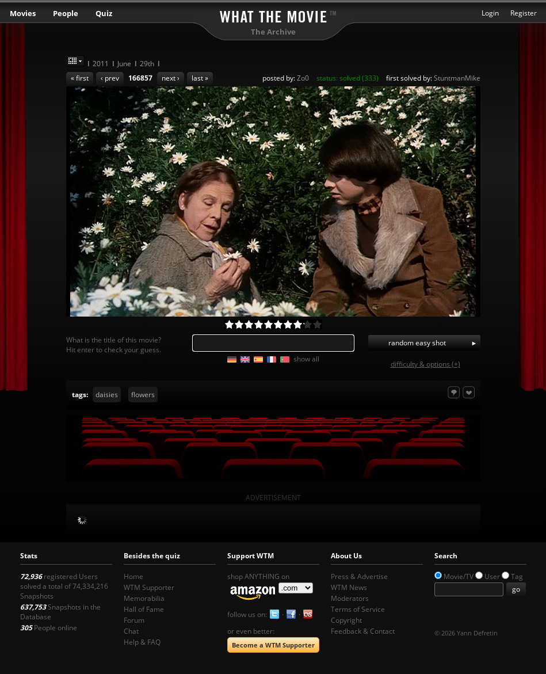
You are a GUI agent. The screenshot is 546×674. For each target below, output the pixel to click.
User (492, 576)
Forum (134, 620)
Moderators (350, 598)
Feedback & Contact (363, 631)
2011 (101, 63)
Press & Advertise (359, 576)
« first (80, 78)
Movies (23, 13)
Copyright (346, 620)
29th (147, 63)
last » (200, 78)
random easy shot (417, 343)
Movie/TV (459, 576)
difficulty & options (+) (425, 364)
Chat (131, 631)
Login (490, 13)
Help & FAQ (142, 642)
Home (133, 576)
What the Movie (273, 14)
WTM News (349, 587)
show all (306, 359)
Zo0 (303, 78)
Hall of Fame (144, 609)
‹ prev (110, 78)
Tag (517, 576)
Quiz (104, 13)
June (124, 63)
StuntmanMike (457, 78)
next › (171, 78)
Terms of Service (358, 609)
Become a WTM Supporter (273, 645)
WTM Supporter (149, 587)
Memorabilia (144, 598)
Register (523, 13)
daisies (107, 394)
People (65, 13)
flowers (143, 394)
